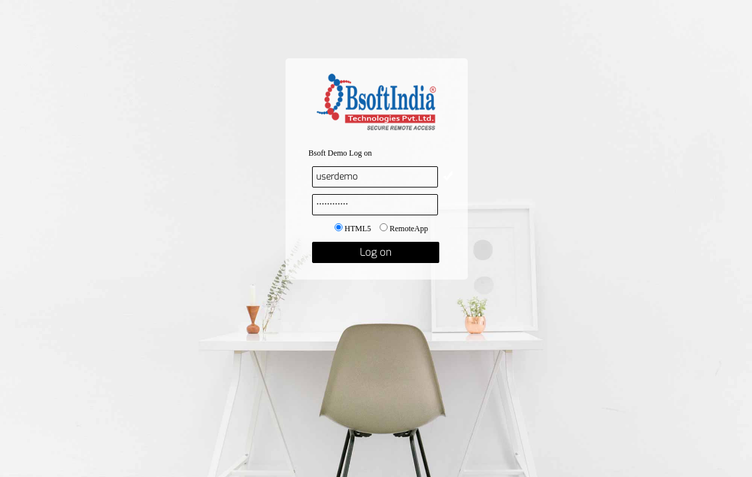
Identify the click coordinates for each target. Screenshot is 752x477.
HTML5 (353, 228)
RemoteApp (404, 228)
